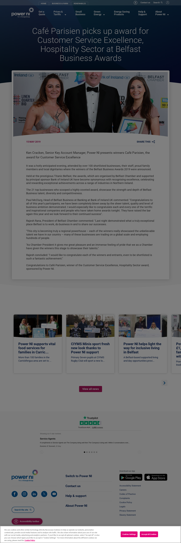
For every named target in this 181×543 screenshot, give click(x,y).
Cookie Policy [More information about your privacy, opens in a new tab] (30, 542)
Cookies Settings (129, 536)
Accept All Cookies (148, 536)
